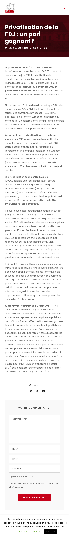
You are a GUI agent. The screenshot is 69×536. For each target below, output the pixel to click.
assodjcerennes (18, 48)
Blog (35, 48)
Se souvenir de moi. (22, 476)
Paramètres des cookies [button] (27, 531)
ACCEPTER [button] (50, 531)
